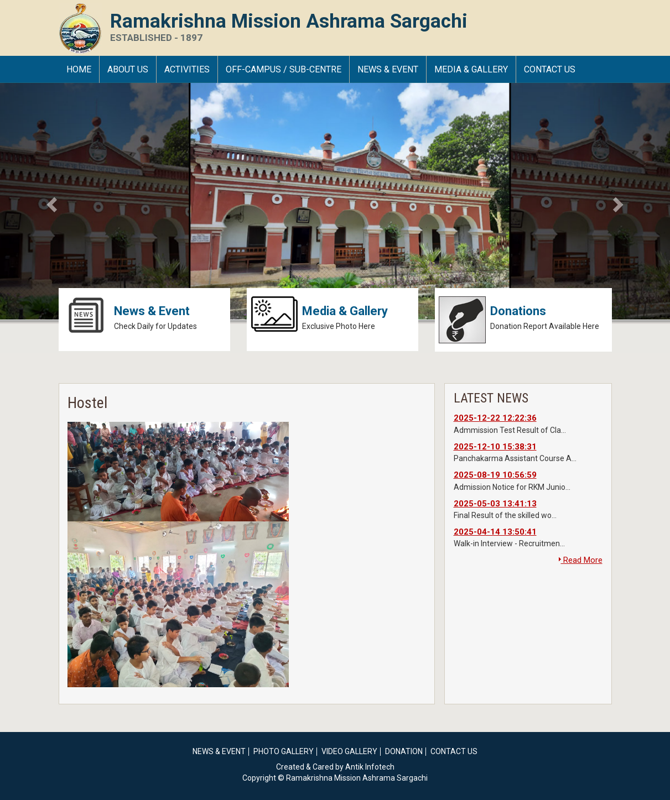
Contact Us (549, 69)
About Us (127, 69)
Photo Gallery (283, 751)
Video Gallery (349, 751)
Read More (581, 560)
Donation (404, 751)
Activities (187, 69)
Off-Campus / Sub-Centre (283, 69)
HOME (78, 69)
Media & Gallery (471, 69)
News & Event (387, 69)
